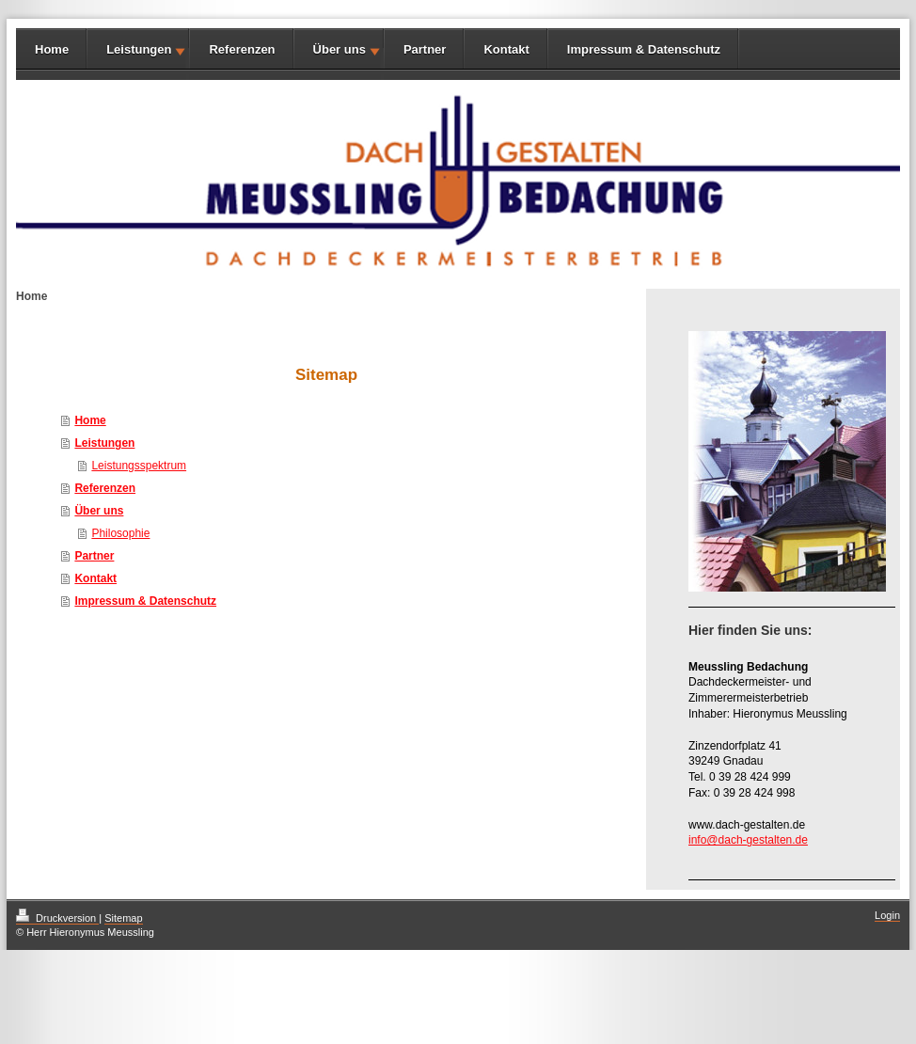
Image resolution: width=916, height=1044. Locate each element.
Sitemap (123, 918)
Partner (425, 49)
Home (52, 49)
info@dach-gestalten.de (748, 839)
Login (887, 915)
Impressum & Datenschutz (643, 49)
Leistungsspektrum (138, 465)
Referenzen (242, 49)
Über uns (339, 49)
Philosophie (120, 533)
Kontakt (506, 49)
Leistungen (138, 49)
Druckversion (57, 918)
